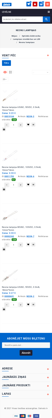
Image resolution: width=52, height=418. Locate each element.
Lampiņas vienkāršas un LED (26, 39)
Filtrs (6, 63)
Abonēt (26, 352)
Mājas (14, 36)
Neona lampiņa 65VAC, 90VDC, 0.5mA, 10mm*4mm (21, 108)
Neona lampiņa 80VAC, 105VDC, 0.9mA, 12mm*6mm (21, 228)
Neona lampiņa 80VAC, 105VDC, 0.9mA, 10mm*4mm (21, 168)
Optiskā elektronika (31, 36)
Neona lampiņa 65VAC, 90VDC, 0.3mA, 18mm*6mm (21, 288)
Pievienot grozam (4, 129)
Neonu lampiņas (27, 42)
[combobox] (41, 72)
